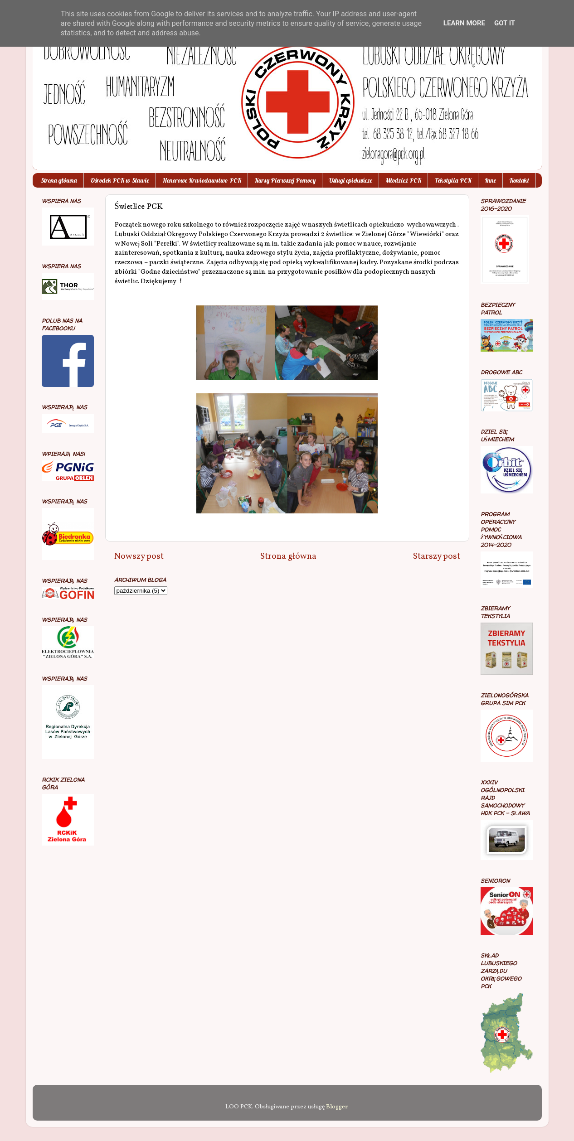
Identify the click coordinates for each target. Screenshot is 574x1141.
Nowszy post (139, 556)
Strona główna (58, 180)
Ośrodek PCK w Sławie (119, 180)
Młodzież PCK (403, 180)
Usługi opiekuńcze (350, 180)
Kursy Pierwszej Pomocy (285, 180)
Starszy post (436, 556)
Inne (490, 180)
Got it (504, 23)
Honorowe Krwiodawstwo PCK (201, 180)
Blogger (336, 1106)
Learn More (464, 23)
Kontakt (519, 180)
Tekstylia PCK (453, 180)
